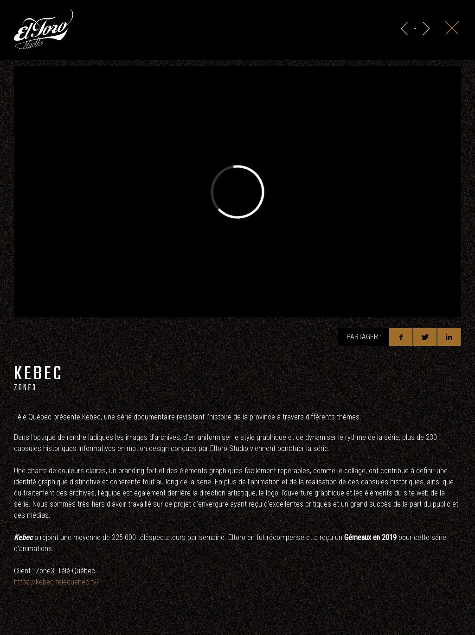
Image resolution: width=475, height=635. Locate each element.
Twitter (425, 337)
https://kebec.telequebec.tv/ (56, 582)
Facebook (401, 337)
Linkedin (449, 337)
